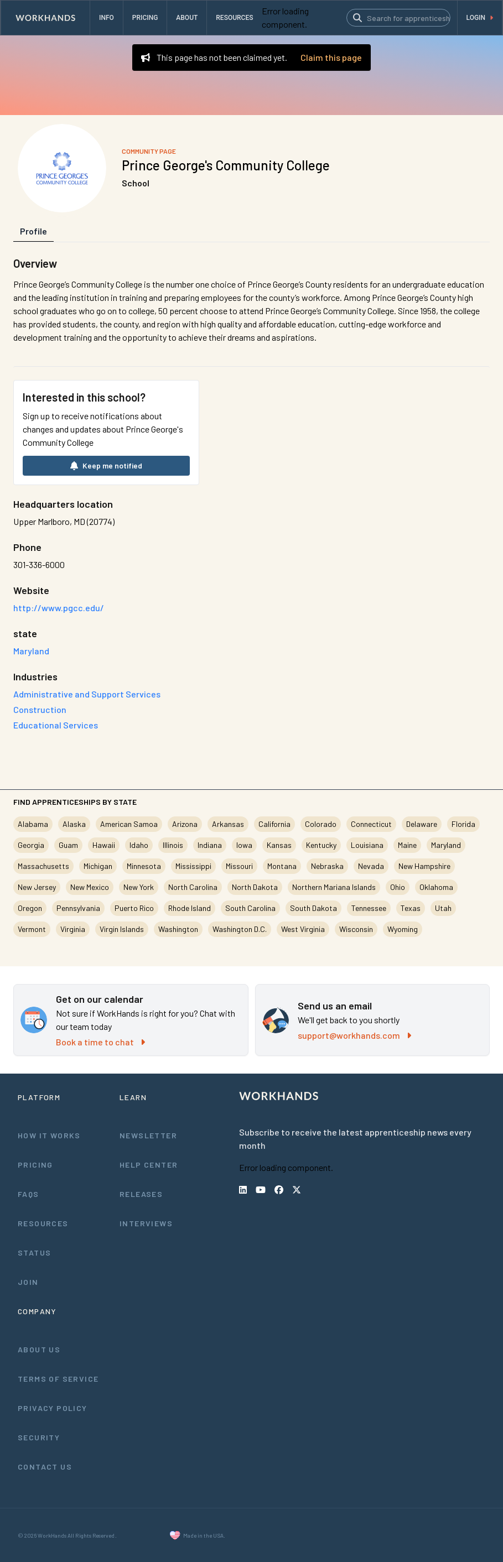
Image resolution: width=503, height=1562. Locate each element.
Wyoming (402, 929)
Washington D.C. (239, 929)
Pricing (35, 1164)
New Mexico (89, 887)
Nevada (371, 866)
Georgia (31, 845)
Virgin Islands (122, 929)
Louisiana (367, 845)
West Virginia (303, 929)
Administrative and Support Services (86, 694)
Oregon (30, 908)
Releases (141, 1194)
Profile (33, 231)
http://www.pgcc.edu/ (58, 607)
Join (28, 1282)
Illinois (173, 845)
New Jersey (37, 887)
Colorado (320, 824)
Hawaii (103, 845)
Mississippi (193, 866)
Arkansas (228, 824)
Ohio (397, 887)
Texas (411, 908)
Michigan (98, 866)
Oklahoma (436, 887)
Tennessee (368, 908)
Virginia (72, 929)
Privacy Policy (52, 1408)
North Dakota (255, 887)
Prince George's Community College (226, 165)
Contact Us (45, 1466)
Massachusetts (43, 866)
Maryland (446, 845)
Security (39, 1437)
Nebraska (327, 866)
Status (34, 1252)
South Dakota (313, 908)
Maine (407, 845)
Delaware (421, 824)
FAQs (28, 1194)
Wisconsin (356, 929)
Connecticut (371, 824)
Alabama (33, 824)
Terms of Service (58, 1378)
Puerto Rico (134, 908)
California (274, 824)
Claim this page (331, 57)
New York (138, 887)
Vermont (32, 929)
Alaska (74, 824)
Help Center (149, 1164)
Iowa (244, 845)
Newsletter (148, 1135)
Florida (463, 824)
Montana (282, 866)
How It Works (49, 1135)
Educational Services (55, 725)
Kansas (279, 845)
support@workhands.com (354, 1035)
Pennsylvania (78, 908)
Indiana (210, 845)
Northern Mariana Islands (334, 887)
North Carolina (192, 887)
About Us (39, 1349)
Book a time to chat (100, 1042)
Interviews (146, 1223)
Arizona (185, 824)
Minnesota (144, 866)
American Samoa (129, 824)
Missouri (239, 866)
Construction (39, 709)
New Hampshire (424, 866)
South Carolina (250, 908)
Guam (68, 845)
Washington (178, 929)
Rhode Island (189, 908)
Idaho (138, 845)
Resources (43, 1223)
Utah (443, 908)
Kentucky (321, 845)
